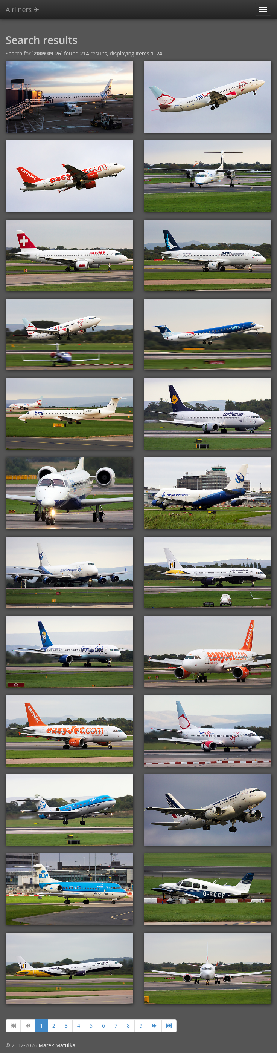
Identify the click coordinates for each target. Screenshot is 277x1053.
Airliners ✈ (22, 9)
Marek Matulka (56, 1045)
